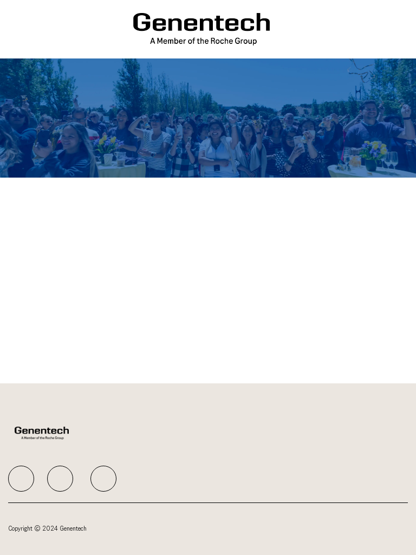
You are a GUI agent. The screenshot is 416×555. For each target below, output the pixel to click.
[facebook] (21, 479)
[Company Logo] (201, 29)
